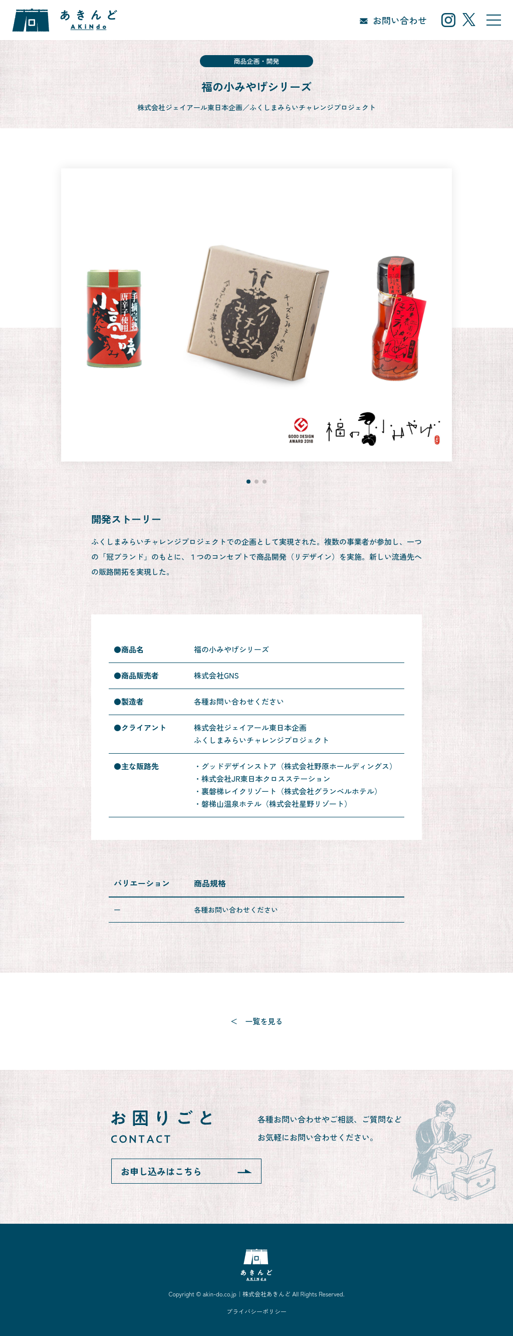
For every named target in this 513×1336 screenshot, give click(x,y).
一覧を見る (264, 1021)
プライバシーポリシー (256, 1311)
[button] (248, 482)
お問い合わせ (400, 20)
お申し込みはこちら (161, 1171)
